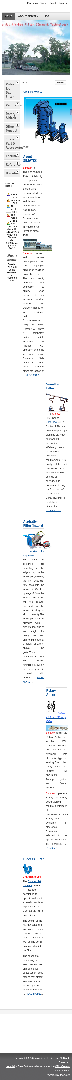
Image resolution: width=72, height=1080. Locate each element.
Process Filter (33, 859)
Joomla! (10, 1066)
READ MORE (33, 375)
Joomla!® (65, 1074)
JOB (46, 16)
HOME (8, 16)
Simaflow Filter (53, 386)
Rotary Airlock (51, 693)
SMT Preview (32, 92)
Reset (53, 3)
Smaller (63, 3)
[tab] (18, 82)
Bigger (43, 3)
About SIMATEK (28, 16)
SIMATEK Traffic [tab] (10, 184)
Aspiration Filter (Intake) (33, 523)
